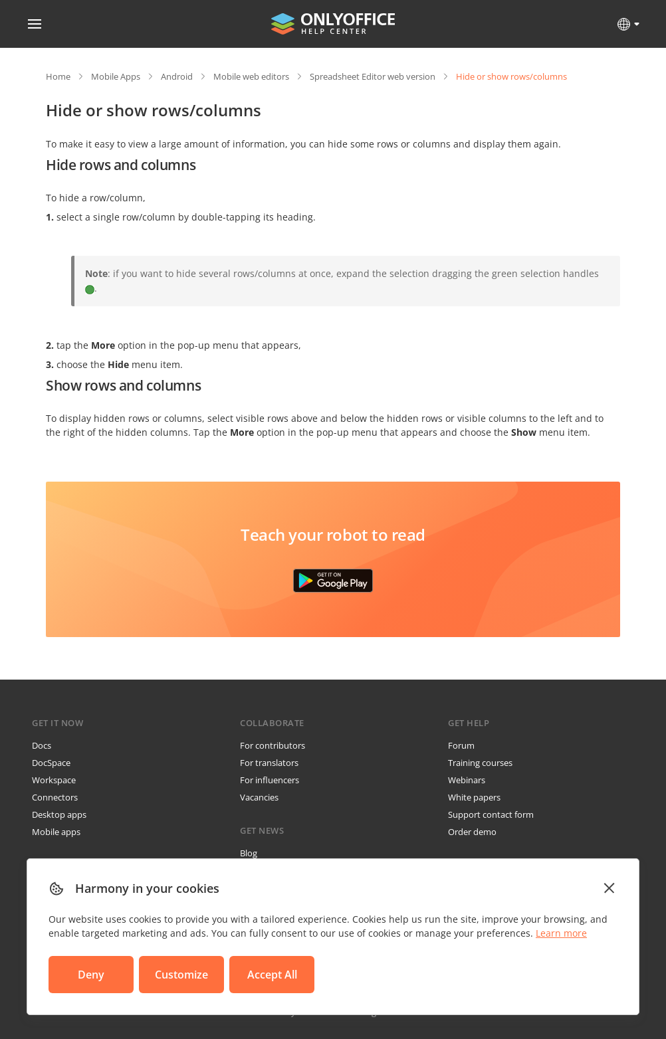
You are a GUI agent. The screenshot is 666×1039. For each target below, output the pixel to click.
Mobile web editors (251, 76)
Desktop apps (59, 814)
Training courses (480, 763)
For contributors (272, 745)
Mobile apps (56, 832)
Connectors (55, 797)
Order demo (472, 832)
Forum (461, 745)
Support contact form (491, 814)
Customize (181, 974)
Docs (41, 745)
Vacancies (259, 797)
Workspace (54, 780)
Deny (91, 974)
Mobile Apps (115, 76)
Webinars (466, 780)
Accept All (272, 974)
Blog (248, 853)
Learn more (561, 933)
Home (58, 76)
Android (177, 76)
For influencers (269, 780)
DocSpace (51, 763)
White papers (474, 797)
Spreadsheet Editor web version (372, 76)
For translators (269, 763)
